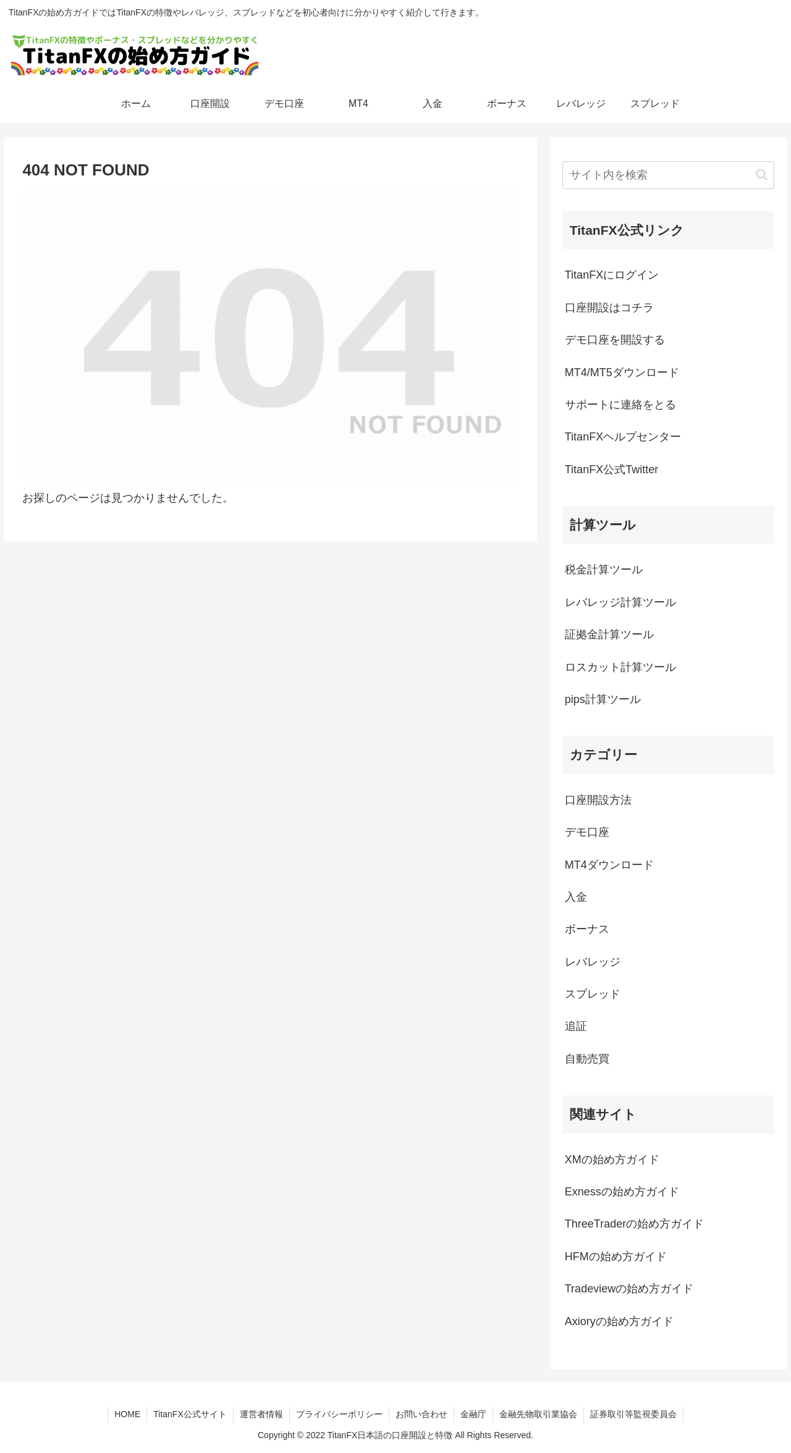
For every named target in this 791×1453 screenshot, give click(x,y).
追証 (576, 1026)
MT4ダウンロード (609, 865)
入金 (576, 897)
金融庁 (473, 1414)
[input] (668, 175)
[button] (761, 174)
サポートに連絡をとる (620, 404)
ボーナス (587, 929)
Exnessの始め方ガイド (622, 1192)
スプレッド (592, 994)
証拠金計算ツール (609, 634)
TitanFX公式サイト (190, 1414)
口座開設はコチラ (609, 307)
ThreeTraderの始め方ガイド (634, 1224)
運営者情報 (261, 1414)
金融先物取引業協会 (538, 1414)
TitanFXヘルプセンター (623, 437)
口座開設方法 (598, 800)
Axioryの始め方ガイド (619, 1321)
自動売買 (587, 1059)
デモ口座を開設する (615, 340)
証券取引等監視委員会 (633, 1414)
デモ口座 (587, 832)
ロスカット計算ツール (620, 667)
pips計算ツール (603, 699)
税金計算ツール (604, 569)
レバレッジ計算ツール (620, 602)
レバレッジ (592, 962)
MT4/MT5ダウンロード (622, 372)
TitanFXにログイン (612, 275)
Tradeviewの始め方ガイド (629, 1288)
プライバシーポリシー (339, 1414)
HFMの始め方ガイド (616, 1256)
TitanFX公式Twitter (611, 469)
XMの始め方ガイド (612, 1159)
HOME (127, 1414)
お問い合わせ (421, 1414)
